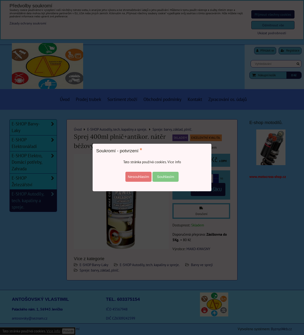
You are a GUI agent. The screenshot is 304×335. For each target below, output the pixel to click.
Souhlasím (165, 177)
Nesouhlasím (138, 177)
